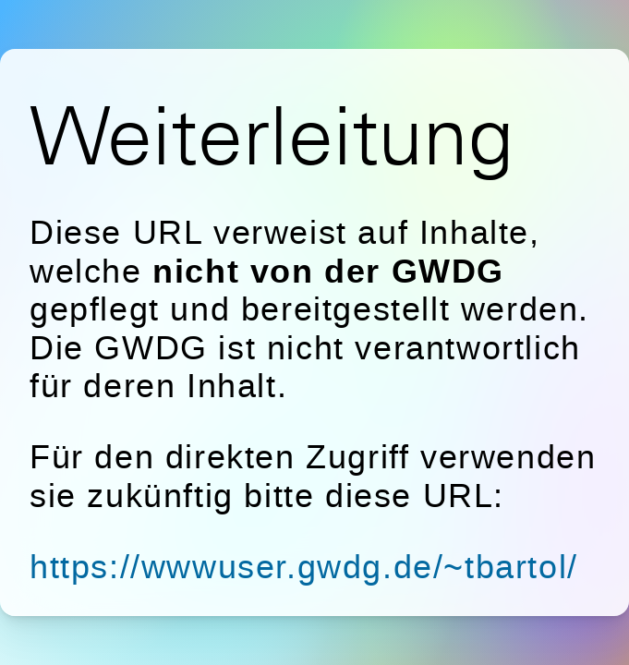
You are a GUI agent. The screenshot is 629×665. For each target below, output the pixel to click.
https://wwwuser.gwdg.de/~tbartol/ (304, 567)
